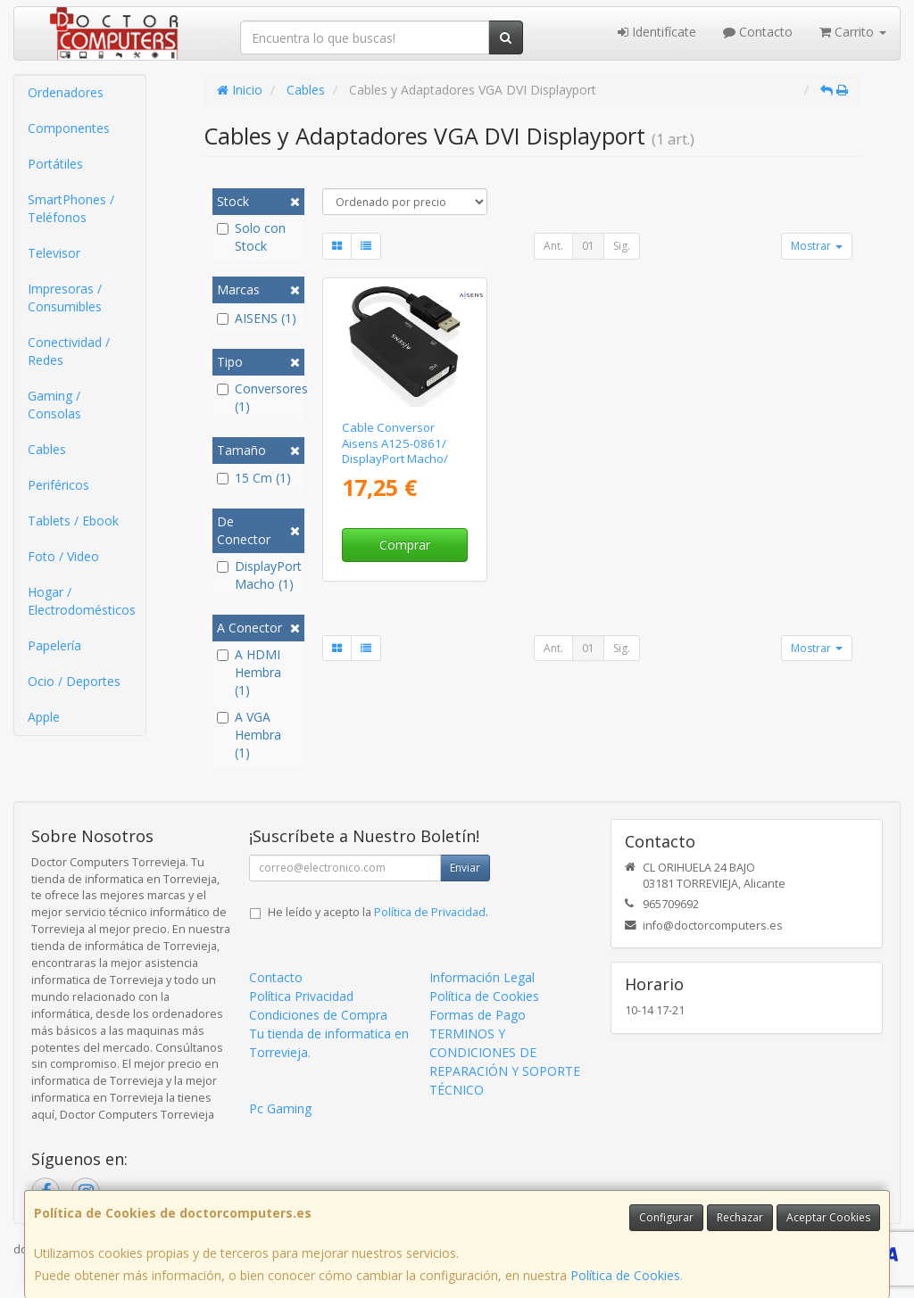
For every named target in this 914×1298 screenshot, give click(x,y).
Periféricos (58, 484)
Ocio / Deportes (74, 681)
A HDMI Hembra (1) (249, 672)
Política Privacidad (301, 996)
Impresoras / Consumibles (65, 297)
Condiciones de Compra (318, 1014)
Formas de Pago (477, 1014)
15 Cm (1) (254, 477)
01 (588, 245)
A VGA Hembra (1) (249, 734)
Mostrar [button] (817, 245)
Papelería (54, 645)
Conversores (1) (258, 397)
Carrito (852, 31)
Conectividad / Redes (69, 351)
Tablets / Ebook (73, 520)
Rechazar (740, 1217)
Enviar (465, 867)
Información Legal (482, 977)
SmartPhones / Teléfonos (71, 208)
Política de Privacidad (430, 912)
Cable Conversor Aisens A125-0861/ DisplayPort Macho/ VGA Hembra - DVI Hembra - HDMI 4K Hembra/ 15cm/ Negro (404, 465)
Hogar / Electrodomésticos (82, 600)
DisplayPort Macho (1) (258, 575)
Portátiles (55, 163)
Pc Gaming (280, 1108)
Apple (44, 716)
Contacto (758, 31)
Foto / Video (63, 556)
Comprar (404, 544)
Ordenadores (66, 92)
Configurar (666, 1217)
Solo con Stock (251, 236)
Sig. (621, 245)
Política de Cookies (625, 1275)
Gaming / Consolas (54, 404)
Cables (47, 449)
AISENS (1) (256, 318)
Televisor (54, 252)
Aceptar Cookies (828, 1217)
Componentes (69, 128)
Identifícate (657, 31)
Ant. (553, 245)
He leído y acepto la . (378, 912)
